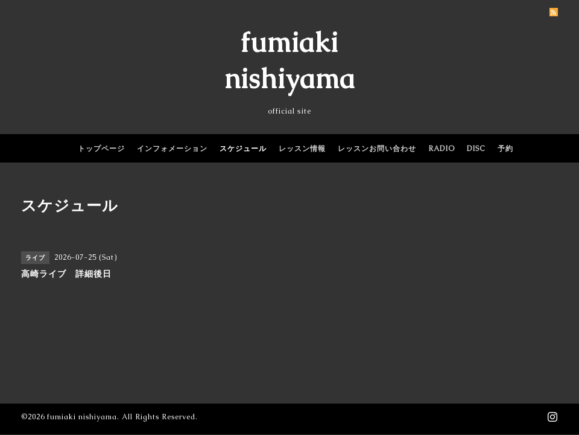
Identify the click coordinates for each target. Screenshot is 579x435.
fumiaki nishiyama (82, 417)
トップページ (101, 148)
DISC (476, 148)
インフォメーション (172, 148)
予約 (505, 148)
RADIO (441, 148)
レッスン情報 (302, 148)
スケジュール (243, 148)
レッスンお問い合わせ (377, 148)
